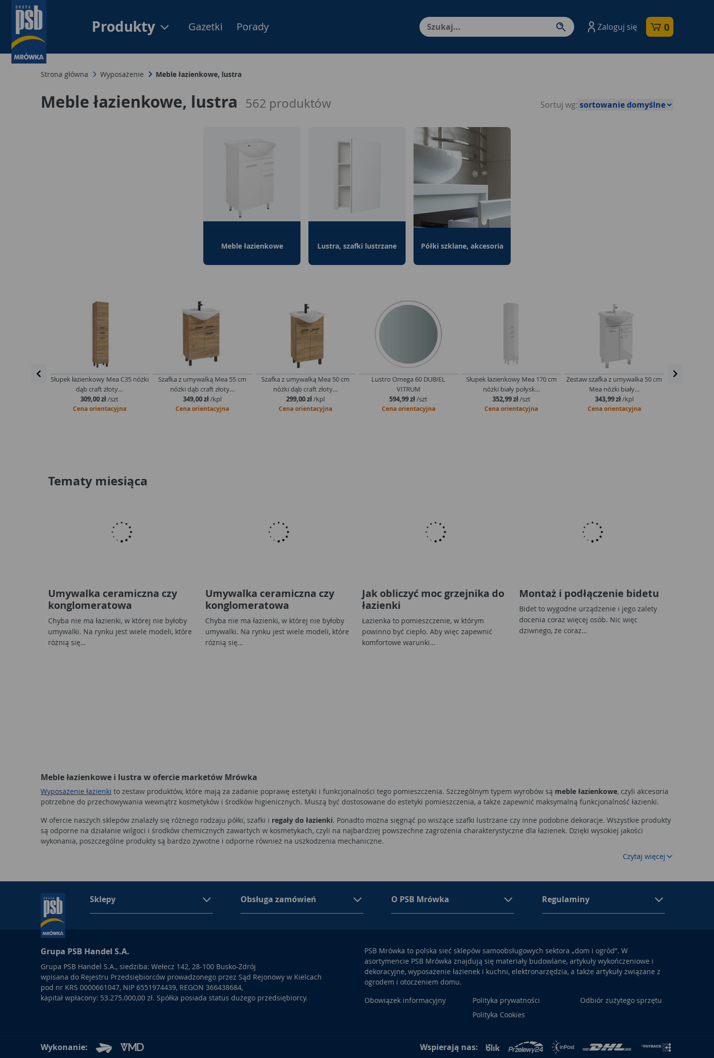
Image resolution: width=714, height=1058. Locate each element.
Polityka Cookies (499, 1014)
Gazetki (205, 26)
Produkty (131, 26)
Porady (253, 26)
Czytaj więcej (648, 856)
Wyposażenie (122, 74)
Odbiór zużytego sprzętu (621, 1000)
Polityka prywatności (506, 1000)
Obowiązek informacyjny (405, 1000)
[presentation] (38, 374)
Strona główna (64, 74)
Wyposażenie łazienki (76, 791)
